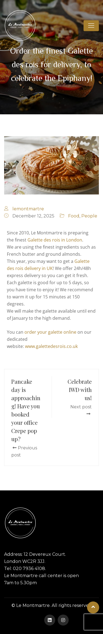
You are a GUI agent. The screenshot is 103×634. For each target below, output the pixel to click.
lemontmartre (28, 208)
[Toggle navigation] (91, 25)
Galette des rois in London (54, 240)
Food (73, 216)
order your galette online (50, 332)
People (89, 216)
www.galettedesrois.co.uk (51, 346)
